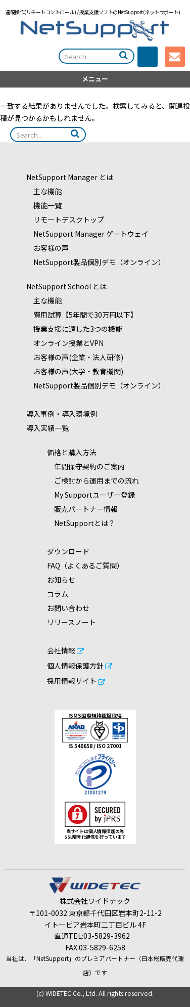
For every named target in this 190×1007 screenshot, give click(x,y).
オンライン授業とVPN (65, 343)
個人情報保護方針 (75, 666)
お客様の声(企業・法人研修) (74, 357)
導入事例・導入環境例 (61, 414)
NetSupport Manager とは (69, 177)
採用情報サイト (72, 681)
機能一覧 (44, 205)
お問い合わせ (68, 608)
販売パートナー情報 (82, 509)
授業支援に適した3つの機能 (74, 329)
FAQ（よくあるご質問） (85, 565)
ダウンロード (68, 551)
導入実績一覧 (47, 428)
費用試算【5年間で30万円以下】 (81, 315)
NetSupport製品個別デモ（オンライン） (95, 262)
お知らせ (61, 580)
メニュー (95, 78)
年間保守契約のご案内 (86, 466)
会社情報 (61, 650)
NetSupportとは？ (81, 523)
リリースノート (71, 622)
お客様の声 (47, 248)
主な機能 (44, 191)
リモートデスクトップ (65, 219)
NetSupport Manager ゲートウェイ (87, 234)
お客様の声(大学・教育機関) (74, 371)
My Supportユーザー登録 (91, 495)
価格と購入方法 (72, 452)
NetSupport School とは (66, 286)
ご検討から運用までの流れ (93, 480)
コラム (57, 594)
